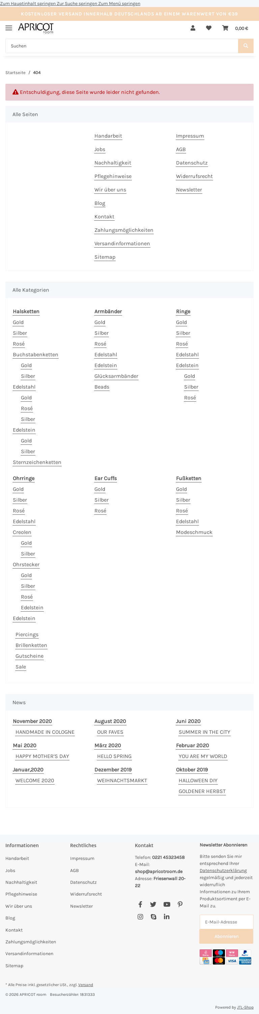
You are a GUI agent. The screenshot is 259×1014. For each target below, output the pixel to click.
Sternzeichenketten (37, 462)
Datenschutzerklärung (223, 870)
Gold (18, 322)
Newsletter (189, 189)
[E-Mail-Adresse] (227, 922)
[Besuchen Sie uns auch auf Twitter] (153, 905)
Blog (99, 203)
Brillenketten (31, 645)
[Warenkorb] (235, 28)
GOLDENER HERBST (202, 791)
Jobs (99, 149)
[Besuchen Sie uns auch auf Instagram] (140, 917)
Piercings (27, 634)
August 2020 (110, 721)
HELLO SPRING (114, 756)
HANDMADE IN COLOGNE (45, 732)
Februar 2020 (192, 745)
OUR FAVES (110, 732)
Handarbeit (108, 136)
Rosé (19, 343)
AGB (181, 149)
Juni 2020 (188, 721)
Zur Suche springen (77, 3)
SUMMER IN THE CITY (204, 732)
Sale (21, 666)
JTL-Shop (245, 1007)
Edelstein (24, 430)
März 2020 (107, 745)
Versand (85, 984)
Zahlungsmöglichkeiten (123, 230)
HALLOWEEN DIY (198, 780)
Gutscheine (30, 656)
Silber (20, 333)
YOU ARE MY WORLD (203, 756)
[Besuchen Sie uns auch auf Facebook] (140, 905)
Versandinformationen (122, 243)
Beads (101, 387)
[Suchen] (121, 46)
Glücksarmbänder (116, 376)
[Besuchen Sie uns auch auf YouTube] (167, 905)
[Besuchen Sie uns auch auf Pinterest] (180, 905)
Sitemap (104, 257)
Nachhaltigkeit (112, 162)
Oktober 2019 (192, 769)
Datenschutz (192, 162)
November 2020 (32, 721)
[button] (193, 28)
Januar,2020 (28, 769)
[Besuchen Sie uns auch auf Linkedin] (167, 917)
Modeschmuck (194, 532)
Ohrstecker (26, 564)
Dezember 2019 (113, 769)
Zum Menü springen (119, 3)
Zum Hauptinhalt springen (28, 3)
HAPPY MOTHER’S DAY (42, 756)
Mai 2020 (24, 745)
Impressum (190, 136)
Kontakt (104, 216)
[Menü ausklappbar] (8, 25)
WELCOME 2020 (35, 780)
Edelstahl (24, 387)
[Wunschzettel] (209, 28)
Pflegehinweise (113, 176)
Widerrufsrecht (194, 176)
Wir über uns (110, 189)
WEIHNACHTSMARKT (122, 780)
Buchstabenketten (35, 354)
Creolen (22, 532)
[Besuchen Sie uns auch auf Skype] (153, 917)
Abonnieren (226, 936)
